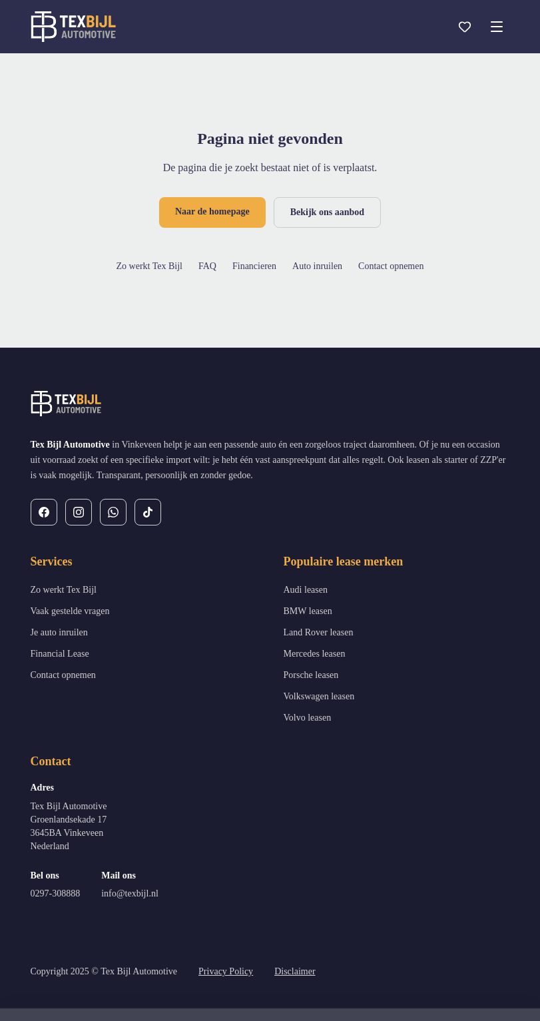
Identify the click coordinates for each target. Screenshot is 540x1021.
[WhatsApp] (113, 512)
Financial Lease (60, 654)
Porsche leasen (311, 675)
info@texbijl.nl (129, 893)
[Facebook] (44, 512)
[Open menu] (496, 26)
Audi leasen (306, 590)
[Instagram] (78, 512)
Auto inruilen (317, 266)
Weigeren (405, 985)
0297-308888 (56, 893)
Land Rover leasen (319, 632)
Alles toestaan (484, 985)
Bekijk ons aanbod (327, 212)
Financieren (254, 266)
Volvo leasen (308, 718)
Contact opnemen (390, 266)
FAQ (207, 266)
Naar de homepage (212, 211)
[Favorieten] (464, 26)
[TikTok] (148, 512)
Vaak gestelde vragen (70, 611)
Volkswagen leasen (319, 696)
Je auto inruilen (59, 632)
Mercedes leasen (315, 654)
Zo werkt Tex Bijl (149, 266)
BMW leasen (308, 611)
